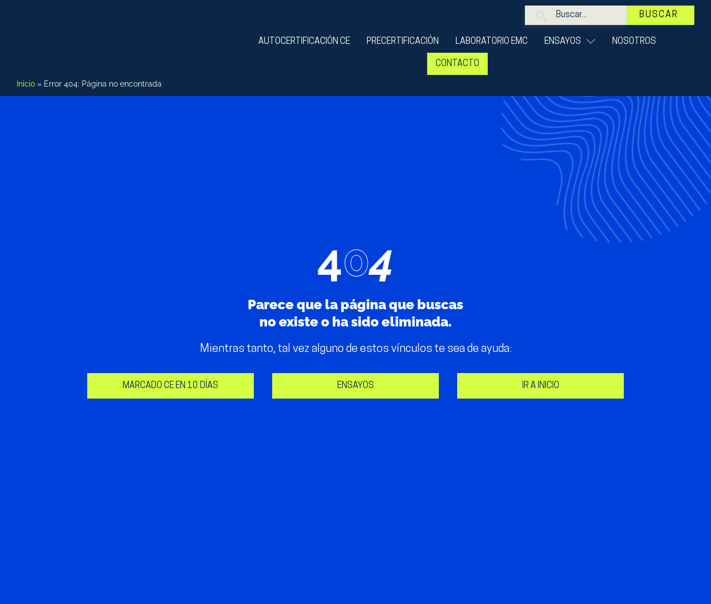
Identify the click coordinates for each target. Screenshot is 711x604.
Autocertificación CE (304, 41)
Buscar (662, 15)
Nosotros (634, 41)
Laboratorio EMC (491, 41)
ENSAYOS (569, 42)
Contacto (457, 63)
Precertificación (403, 41)
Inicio (26, 83)
